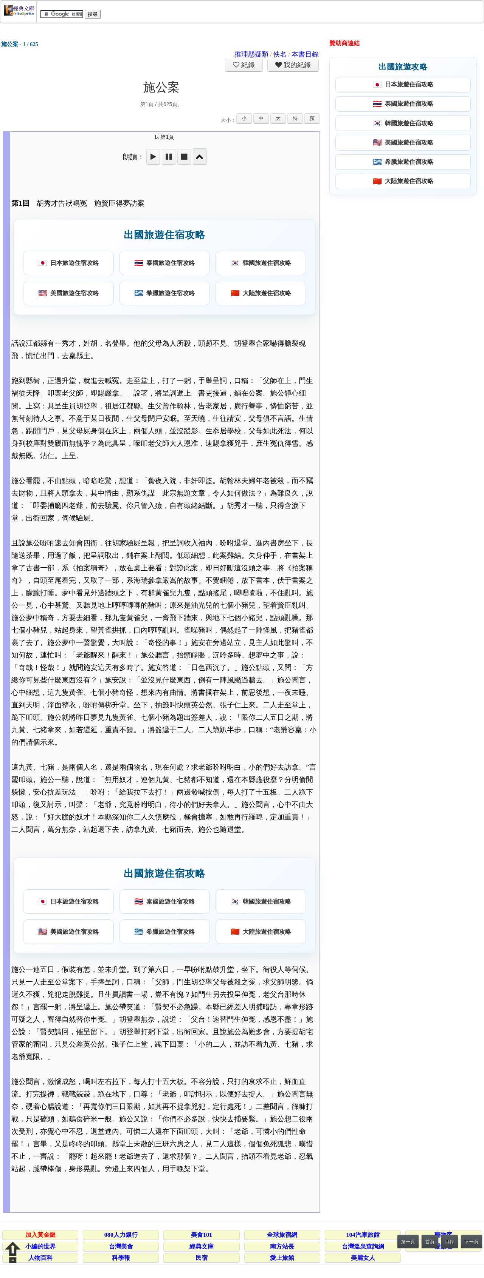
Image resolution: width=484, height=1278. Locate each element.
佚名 (280, 54)
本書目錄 (305, 54)
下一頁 (471, 1241)
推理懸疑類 (251, 54)
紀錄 (247, 65)
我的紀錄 (296, 65)
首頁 (429, 1241)
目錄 (449, 1241)
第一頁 (408, 1241)
